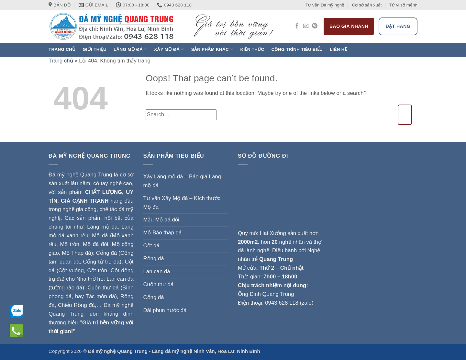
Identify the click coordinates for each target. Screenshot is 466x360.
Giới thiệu (94, 49)
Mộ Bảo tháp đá (162, 233)
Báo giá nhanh (348, 26)
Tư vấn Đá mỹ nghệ (324, 5)
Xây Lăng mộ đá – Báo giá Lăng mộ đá (182, 181)
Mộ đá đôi (95, 244)
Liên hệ (338, 49)
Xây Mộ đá (169, 49)
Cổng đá (153, 297)
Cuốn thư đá (158, 284)
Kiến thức (252, 49)
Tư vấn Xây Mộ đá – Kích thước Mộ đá (181, 202)
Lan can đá (156, 271)
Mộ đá (100, 235)
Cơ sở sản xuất (367, 5)
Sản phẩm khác (212, 49)
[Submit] (405, 115)
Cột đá (151, 245)
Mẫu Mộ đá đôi (161, 220)
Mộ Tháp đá (76, 253)
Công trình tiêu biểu (297, 49)
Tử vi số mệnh (403, 5)
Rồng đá (153, 258)
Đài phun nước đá (165, 310)
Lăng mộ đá (130, 49)
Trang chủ (62, 49)
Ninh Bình (248, 351)
